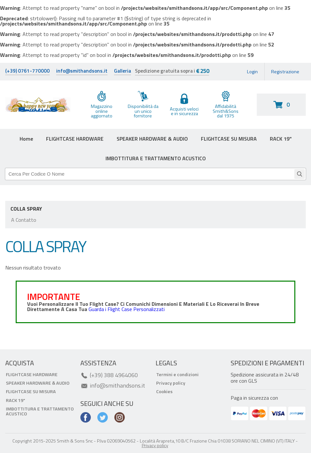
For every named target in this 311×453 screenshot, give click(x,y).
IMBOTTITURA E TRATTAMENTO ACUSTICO (156, 158)
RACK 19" (281, 139)
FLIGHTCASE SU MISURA (229, 139)
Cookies (164, 391)
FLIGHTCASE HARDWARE (75, 139)
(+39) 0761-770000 (27, 71)
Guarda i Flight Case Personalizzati (127, 309)
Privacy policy (170, 383)
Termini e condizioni (177, 374)
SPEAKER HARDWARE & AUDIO (152, 139)
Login (252, 71)
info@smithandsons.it (81, 71)
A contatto (23, 220)
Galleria (122, 71)
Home (26, 139)
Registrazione (285, 71)
